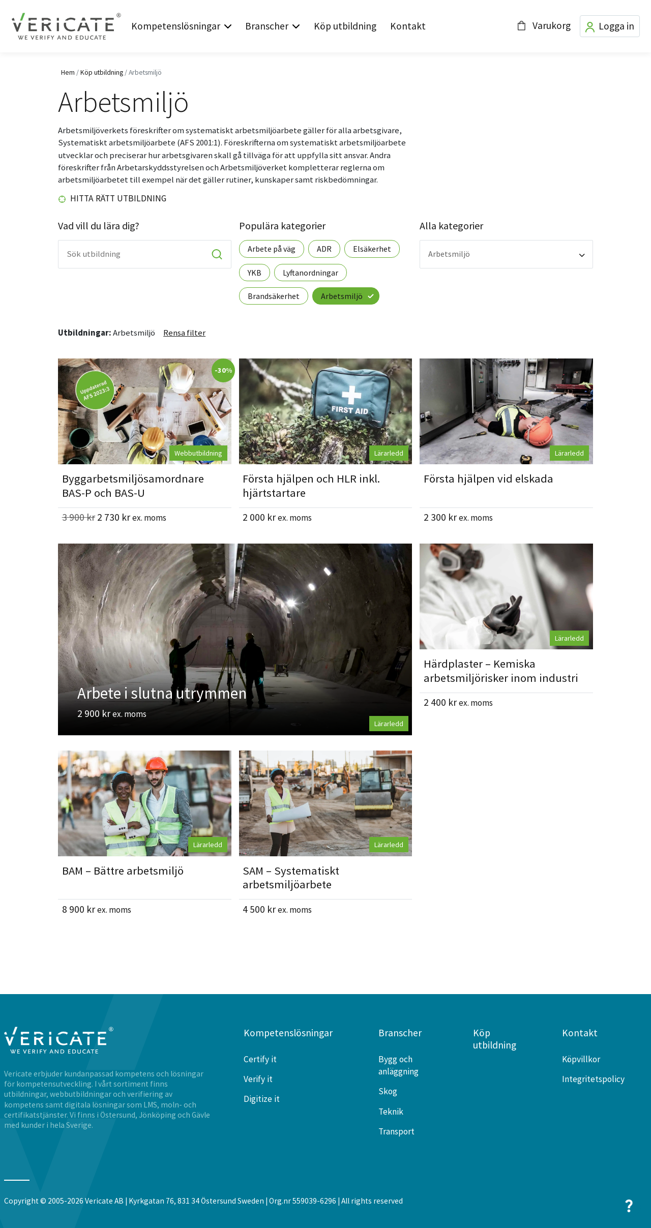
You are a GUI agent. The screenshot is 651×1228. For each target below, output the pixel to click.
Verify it (258, 1079)
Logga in (609, 26)
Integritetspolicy (593, 1079)
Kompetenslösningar (175, 26)
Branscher (266, 26)
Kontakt (408, 26)
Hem (68, 72)
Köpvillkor (581, 1059)
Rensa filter (184, 332)
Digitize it (262, 1098)
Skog (387, 1091)
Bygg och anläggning (398, 1065)
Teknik (390, 1111)
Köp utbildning (345, 26)
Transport (396, 1131)
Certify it (260, 1059)
